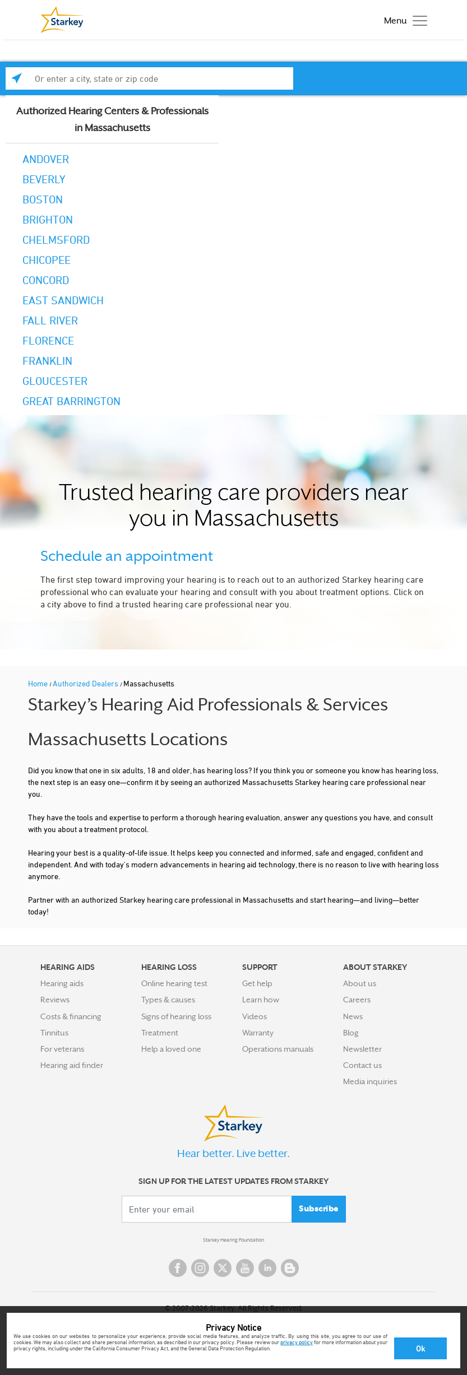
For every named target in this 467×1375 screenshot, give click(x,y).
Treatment (159, 1032)
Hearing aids (62, 983)
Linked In (267, 1268)
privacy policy (296, 1342)
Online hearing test (174, 983)
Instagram (200, 1268)
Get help (257, 983)
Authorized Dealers (86, 683)
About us (359, 983)
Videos (254, 1016)
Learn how (260, 999)
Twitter (223, 1268)
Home (38, 683)
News (353, 1016)
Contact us (362, 1065)
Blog (351, 1032)
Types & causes (168, 999)
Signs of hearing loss (176, 1016)
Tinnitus (54, 1032)
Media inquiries (370, 1081)
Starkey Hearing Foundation (233, 1240)
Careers (357, 999)
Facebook (178, 1268)
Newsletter (362, 1048)
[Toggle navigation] (402, 20)
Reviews (55, 999)
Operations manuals (277, 1048)
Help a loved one (171, 1048)
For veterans (62, 1048)
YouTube (245, 1268)
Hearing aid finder (71, 1065)
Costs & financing (70, 1016)
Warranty (258, 1032)
